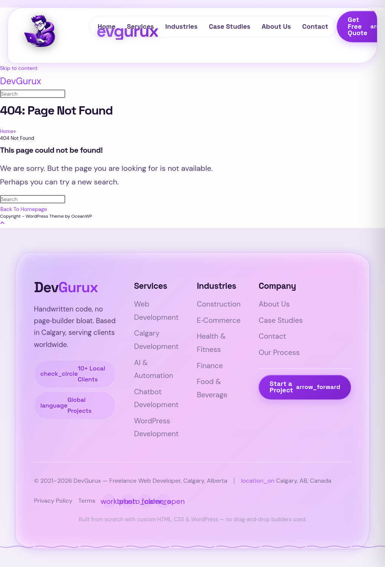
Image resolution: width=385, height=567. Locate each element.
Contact (315, 26)
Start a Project (305, 387)
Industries (181, 26)
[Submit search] (73, 95)
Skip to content (18, 68)
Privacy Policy (53, 501)
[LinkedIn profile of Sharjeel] (109, 500)
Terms (86, 501)
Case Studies (229, 26)
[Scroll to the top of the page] (2, 223)
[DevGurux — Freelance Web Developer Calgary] (55, 32)
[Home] (7, 131)
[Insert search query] (32, 94)
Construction (219, 304)
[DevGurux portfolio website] (163, 500)
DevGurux (20, 81)
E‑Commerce (219, 320)
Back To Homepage (23, 209)
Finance (210, 365)
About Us (276, 26)
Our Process (279, 352)
